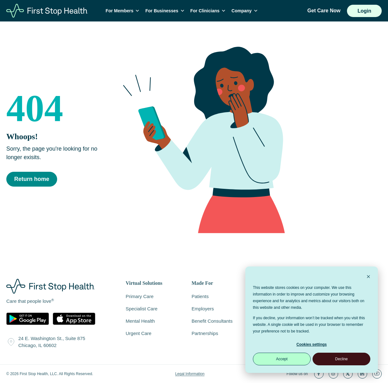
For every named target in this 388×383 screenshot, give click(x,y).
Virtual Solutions (144, 283)
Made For (202, 283)
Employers (203, 308)
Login (364, 11)
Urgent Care (139, 333)
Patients (200, 296)
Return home (31, 179)
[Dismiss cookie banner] (368, 277)
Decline (341, 359)
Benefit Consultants (212, 321)
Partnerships (205, 333)
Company (246, 10)
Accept (282, 359)
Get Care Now (324, 10)
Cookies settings (311, 344)
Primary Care (139, 296)
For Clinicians (208, 10)
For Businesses (165, 10)
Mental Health (140, 321)
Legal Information (190, 374)
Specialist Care (142, 308)
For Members (123, 10)
